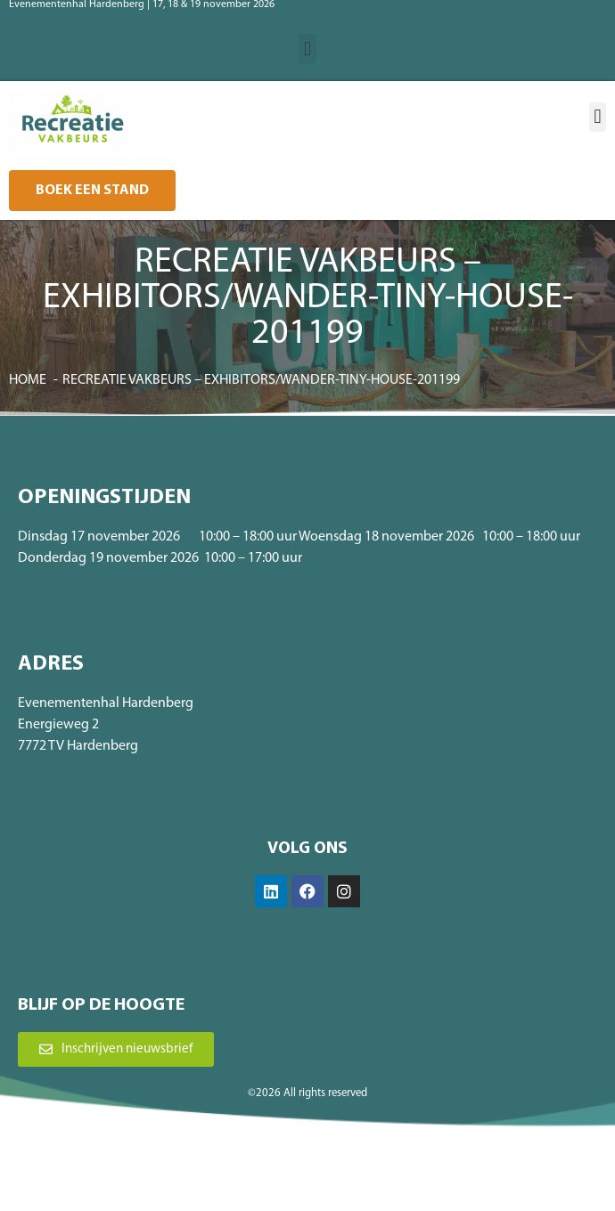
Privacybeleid (368, 1171)
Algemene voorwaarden (273, 1171)
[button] (307, 48)
